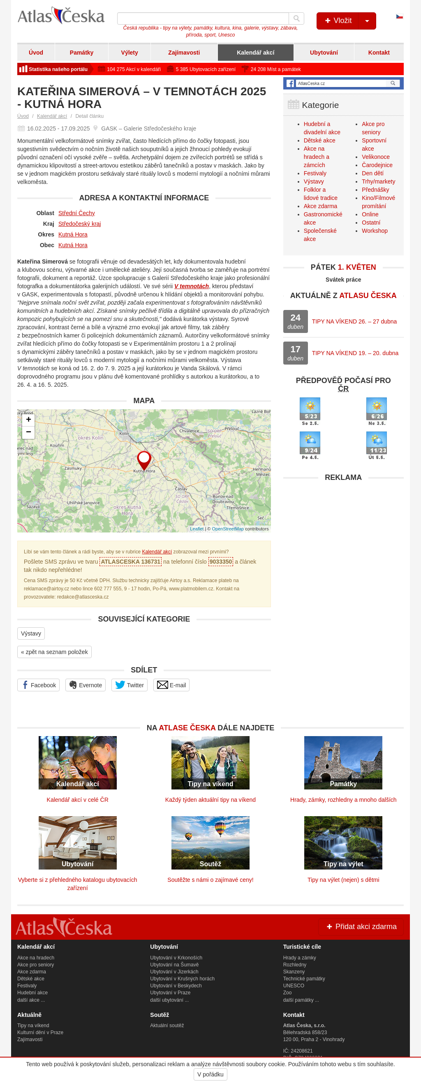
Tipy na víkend (33, 1025)
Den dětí (373, 173)
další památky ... (301, 1000)
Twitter (129, 685)
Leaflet (197, 528)
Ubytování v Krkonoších (176, 958)
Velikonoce (376, 157)
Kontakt (379, 52)
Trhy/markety (378, 181)
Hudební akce (32, 993)
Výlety (129, 52)
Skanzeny (294, 972)
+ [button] (28, 420)
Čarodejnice (377, 165)
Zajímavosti (184, 52)
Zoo (287, 993)
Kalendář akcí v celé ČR (78, 799)
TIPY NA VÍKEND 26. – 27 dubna (354, 321)
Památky (82, 52)
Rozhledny (295, 965)
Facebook (38, 685)
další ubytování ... (169, 1000)
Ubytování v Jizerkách (174, 972)
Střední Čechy (76, 213)
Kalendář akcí (255, 52)
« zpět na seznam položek (54, 652)
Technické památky (304, 979)
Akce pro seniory (35, 965)
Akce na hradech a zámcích (316, 156)
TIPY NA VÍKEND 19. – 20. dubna (355, 353)
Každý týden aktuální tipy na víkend (210, 799)
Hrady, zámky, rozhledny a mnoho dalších (343, 799)
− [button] (28, 433)
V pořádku (210, 1074)
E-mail (171, 685)
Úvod (36, 52)
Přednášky (375, 189)
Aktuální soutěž (167, 1025)
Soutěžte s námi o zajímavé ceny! (210, 879)
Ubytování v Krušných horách (182, 979)
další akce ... (31, 1000)
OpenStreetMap (228, 528)
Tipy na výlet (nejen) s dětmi (343, 879)
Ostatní (371, 222)
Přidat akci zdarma (361, 926)
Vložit (350, 21)
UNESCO (293, 986)
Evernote (85, 685)
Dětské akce (319, 140)
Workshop (375, 230)
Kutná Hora (73, 234)
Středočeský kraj (79, 223)
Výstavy (31, 633)
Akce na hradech (35, 958)
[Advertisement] (343, 537)
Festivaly (315, 173)
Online (370, 214)
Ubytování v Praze (170, 993)
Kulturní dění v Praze (40, 1032)
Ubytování (324, 52)
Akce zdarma (321, 206)
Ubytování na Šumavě (174, 965)
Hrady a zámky (299, 958)
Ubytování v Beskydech (175, 986)
